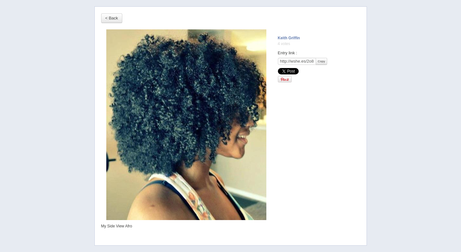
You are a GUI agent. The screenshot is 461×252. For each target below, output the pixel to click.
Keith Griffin (289, 38)
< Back (111, 18)
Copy (321, 61)
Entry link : (287, 52)
